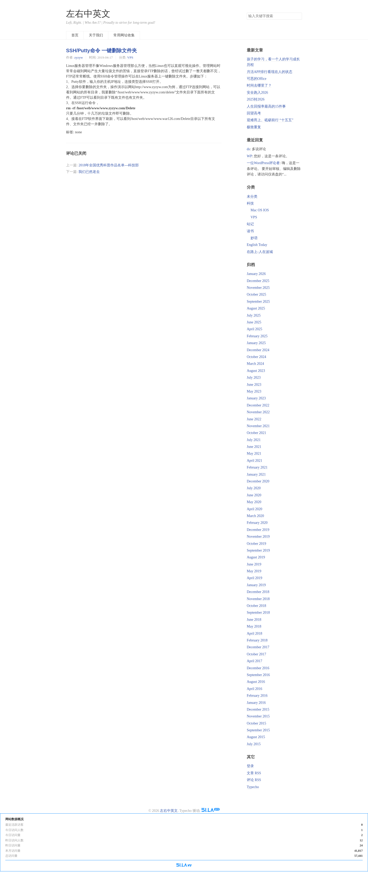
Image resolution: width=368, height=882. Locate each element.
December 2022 (258, 405)
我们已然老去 (89, 172)
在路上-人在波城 (260, 252)
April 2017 (254, 661)
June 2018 (254, 619)
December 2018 (258, 592)
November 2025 (258, 288)
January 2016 (256, 703)
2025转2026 (255, 99)
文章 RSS (254, 773)
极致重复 (254, 127)
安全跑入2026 (257, 92)
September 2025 (258, 301)
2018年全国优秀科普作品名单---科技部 (108, 165)
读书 (250, 231)
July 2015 (254, 744)
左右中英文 (88, 14)
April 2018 (254, 633)
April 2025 (254, 329)
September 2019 (258, 550)
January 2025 (256, 343)
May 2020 (254, 502)
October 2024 (256, 357)
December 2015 (258, 709)
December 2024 (258, 350)
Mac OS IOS (260, 210)
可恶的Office (257, 79)
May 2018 (254, 626)
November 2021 (258, 426)
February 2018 (257, 640)
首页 (74, 35)
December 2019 (258, 530)
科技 (250, 203)
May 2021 (254, 453)
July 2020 (254, 488)
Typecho (253, 787)
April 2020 (254, 509)
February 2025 (257, 336)
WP (249, 156)
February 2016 (257, 695)
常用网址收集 (124, 35)
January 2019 (256, 585)
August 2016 (256, 682)
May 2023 (254, 391)
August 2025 (256, 308)
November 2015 (258, 716)
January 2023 (256, 398)
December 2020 (258, 481)
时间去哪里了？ (259, 85)
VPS (130, 57)
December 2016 (258, 668)
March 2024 (255, 364)
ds (248, 149)
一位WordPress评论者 (263, 163)
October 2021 (256, 433)
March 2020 (255, 516)
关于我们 (96, 35)
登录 (250, 766)
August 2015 (256, 737)
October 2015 (256, 723)
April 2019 (254, 578)
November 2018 (258, 599)
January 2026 (256, 274)
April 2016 (254, 689)
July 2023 (254, 377)
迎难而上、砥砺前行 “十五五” (270, 120)
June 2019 (254, 564)
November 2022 (258, 412)
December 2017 (258, 647)
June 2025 (254, 322)
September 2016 (258, 675)
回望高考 (254, 113)
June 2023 (254, 384)
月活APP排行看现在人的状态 (269, 72)
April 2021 (254, 460)
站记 (250, 224)
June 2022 (254, 419)
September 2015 (258, 730)
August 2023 (256, 371)
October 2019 (256, 544)
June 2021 (254, 447)
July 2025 (254, 315)
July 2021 (254, 440)
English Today (257, 245)
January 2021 (256, 474)
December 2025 (258, 281)
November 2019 (258, 536)
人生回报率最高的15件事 (266, 106)
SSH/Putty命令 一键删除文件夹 (101, 50)
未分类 (252, 196)
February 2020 (257, 523)
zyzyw (78, 57)
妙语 (254, 238)
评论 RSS (254, 780)
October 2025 (256, 294)
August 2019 (256, 557)
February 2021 (257, 467)
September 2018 (258, 612)
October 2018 (256, 606)
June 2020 (254, 495)
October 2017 (256, 654)
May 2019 (254, 571)
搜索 (298, 16)
